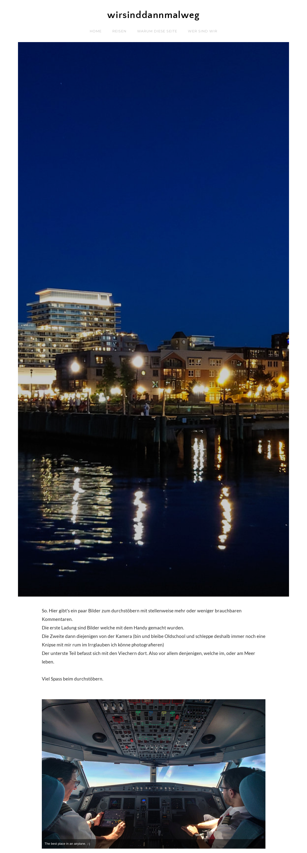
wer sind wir (202, 31)
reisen (119, 31)
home (96, 31)
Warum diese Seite (157, 31)
